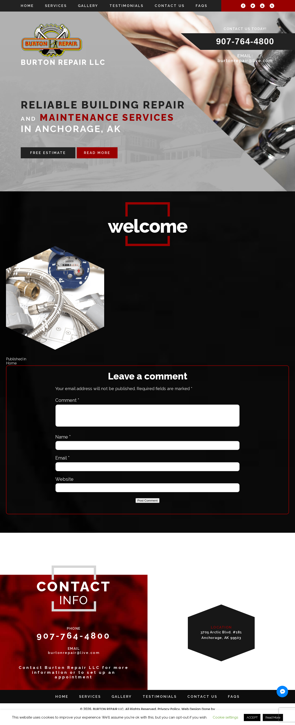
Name (63, 440)
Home (27, 6)
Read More (273, 717)
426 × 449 (14, 354)
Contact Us (170, 6)
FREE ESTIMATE (48, 153)
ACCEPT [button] (252, 717)
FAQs (201, 6)
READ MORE (97, 153)
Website (64, 482)
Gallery (88, 6)
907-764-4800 (245, 41)
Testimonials (126, 6)
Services (56, 6)
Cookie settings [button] (225, 717)
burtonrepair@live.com (245, 60)
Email (62, 461)
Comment (67, 400)
